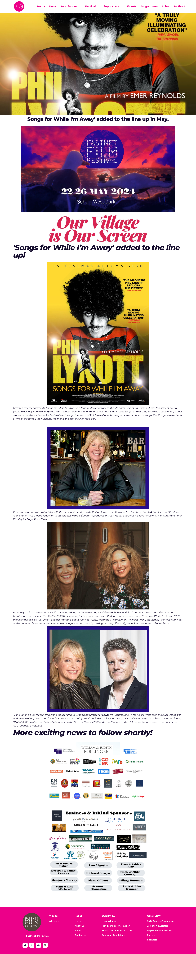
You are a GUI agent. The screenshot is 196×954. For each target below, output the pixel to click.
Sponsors (152, 940)
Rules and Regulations (113, 935)
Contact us (80, 935)
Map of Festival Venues (159, 930)
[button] (70, 6)
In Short (179, 6)
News (52, 6)
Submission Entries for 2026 (117, 930)
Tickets (132, 6)
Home (41, 6)
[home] (19, 6)
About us (79, 926)
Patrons (151, 935)
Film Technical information (116, 926)
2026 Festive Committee (160, 921)
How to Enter (109, 921)
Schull (166, 6)
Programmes (149, 6)
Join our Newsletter (157, 926)
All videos (54, 921)
